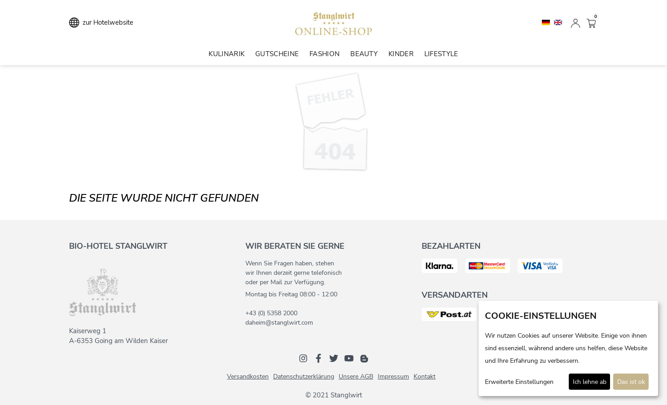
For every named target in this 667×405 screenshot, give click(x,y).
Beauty (364, 53)
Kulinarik (226, 53)
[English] (558, 22)
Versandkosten (248, 376)
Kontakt (425, 376)
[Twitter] (333, 357)
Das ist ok (631, 382)
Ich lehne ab (589, 382)
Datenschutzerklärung (303, 376)
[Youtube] (348, 357)
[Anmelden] (575, 22)
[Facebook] (318, 357)
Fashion (325, 53)
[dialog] (568, 348)
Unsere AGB (356, 376)
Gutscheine (277, 53)
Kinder (401, 53)
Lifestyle (441, 53)
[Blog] (364, 357)
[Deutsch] (547, 22)
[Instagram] (303, 357)
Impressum (393, 376)
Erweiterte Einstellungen (519, 382)
